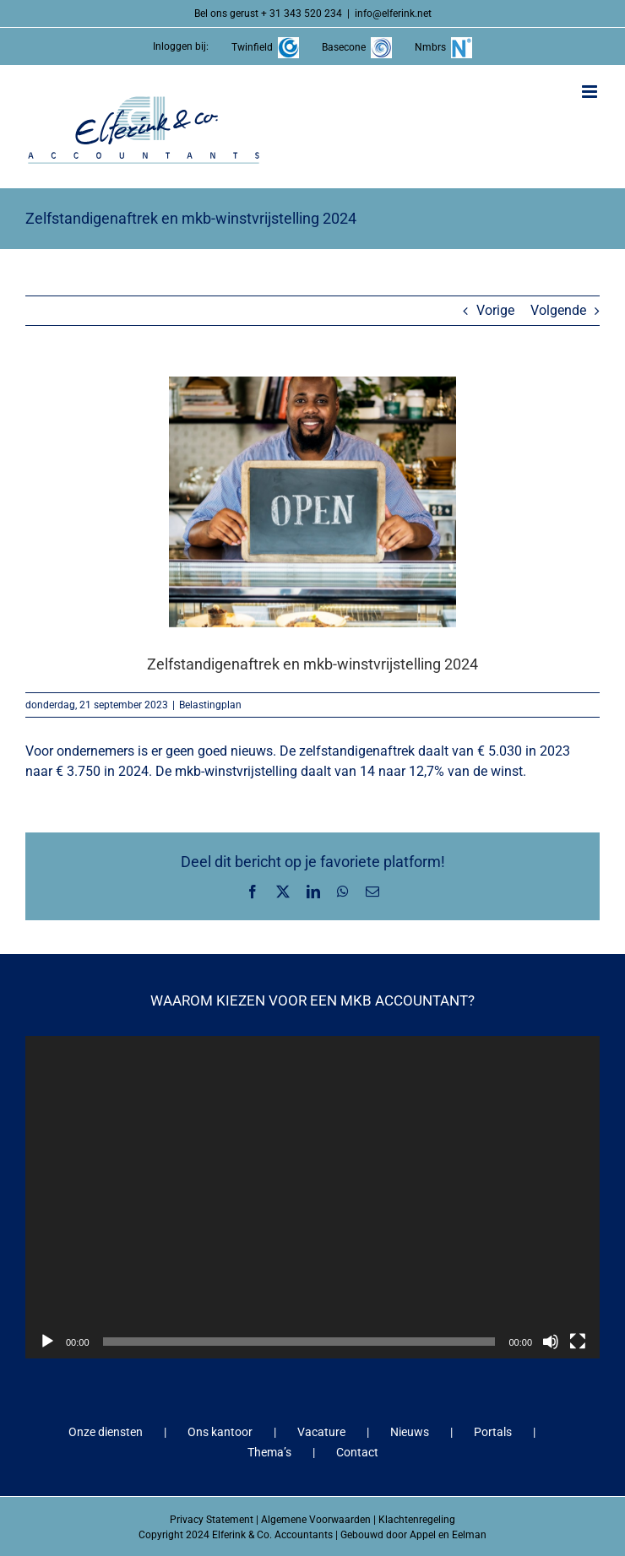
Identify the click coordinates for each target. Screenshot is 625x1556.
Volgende (558, 310)
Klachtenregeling (416, 1520)
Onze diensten (105, 1432)
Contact (357, 1452)
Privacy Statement (211, 1520)
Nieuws (409, 1432)
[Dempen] (550, 1341)
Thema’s (269, 1452)
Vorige (495, 310)
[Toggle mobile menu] (591, 91)
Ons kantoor (220, 1432)
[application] (312, 1197)
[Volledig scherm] (577, 1341)
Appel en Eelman (448, 1535)
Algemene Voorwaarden (316, 1520)
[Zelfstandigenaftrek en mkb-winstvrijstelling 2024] (312, 501)
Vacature (321, 1432)
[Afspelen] (47, 1341)
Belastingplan (210, 705)
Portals (493, 1432)
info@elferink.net (393, 13)
